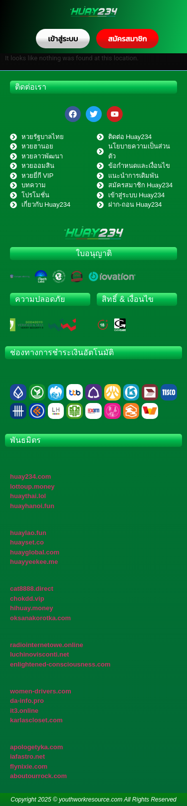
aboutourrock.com (38, 776)
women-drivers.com (40, 691)
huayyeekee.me (34, 561)
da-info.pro (27, 700)
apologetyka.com (36, 747)
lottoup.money (32, 486)
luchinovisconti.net (39, 654)
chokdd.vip (27, 598)
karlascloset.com (36, 720)
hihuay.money (31, 608)
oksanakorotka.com (40, 618)
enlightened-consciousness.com (60, 664)
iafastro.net (27, 756)
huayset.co (27, 542)
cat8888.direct (31, 588)
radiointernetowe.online (46, 645)
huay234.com (30, 476)
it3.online (24, 710)
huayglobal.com (34, 552)
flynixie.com (28, 766)
